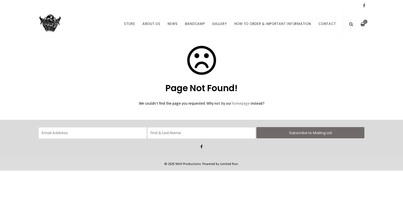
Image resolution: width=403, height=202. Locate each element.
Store (129, 24)
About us (151, 24)
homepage (241, 103)
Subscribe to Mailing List (310, 133)
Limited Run (229, 164)
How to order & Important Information (272, 24)
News (172, 24)
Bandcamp (195, 24)
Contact (327, 24)
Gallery (219, 24)
